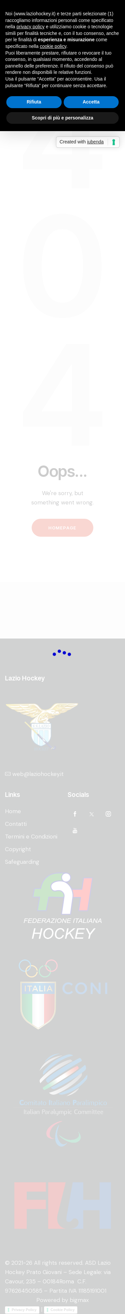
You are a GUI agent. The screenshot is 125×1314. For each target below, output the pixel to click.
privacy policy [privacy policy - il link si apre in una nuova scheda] (30, 26)
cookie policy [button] (53, 46)
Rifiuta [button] (34, 101)
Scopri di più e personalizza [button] (62, 117)
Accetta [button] (91, 101)
